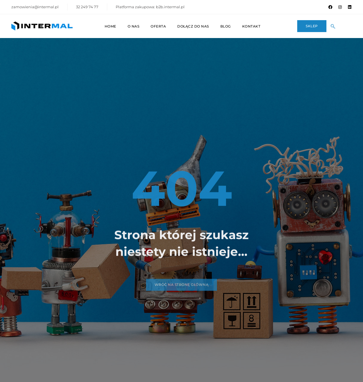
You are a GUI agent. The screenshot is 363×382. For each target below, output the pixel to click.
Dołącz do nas (193, 26)
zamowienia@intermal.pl (35, 7)
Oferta (158, 26)
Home (110, 26)
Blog (225, 26)
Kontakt (251, 26)
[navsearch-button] (335, 26)
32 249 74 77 (87, 7)
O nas (134, 26)
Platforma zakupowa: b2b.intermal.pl (150, 7)
